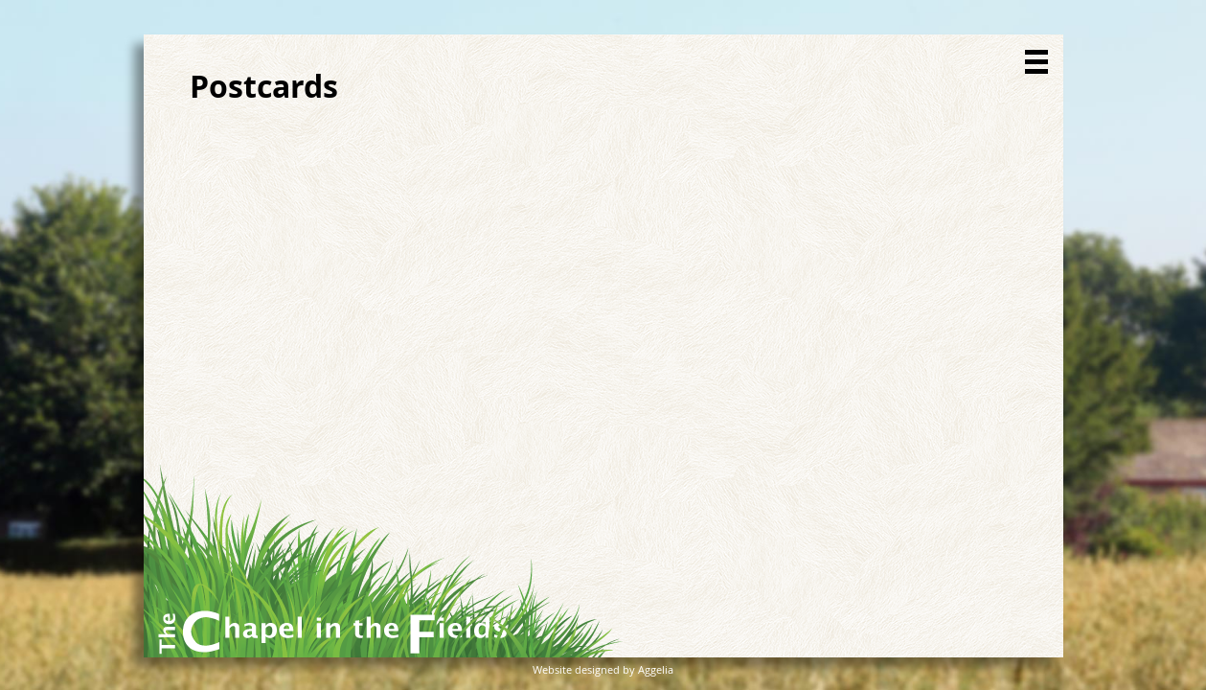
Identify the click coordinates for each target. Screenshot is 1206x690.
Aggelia (655, 669)
